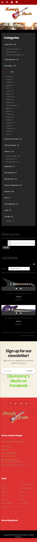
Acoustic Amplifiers (12, 49)
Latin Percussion (11, 105)
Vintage (7, 216)
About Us (4, 488)
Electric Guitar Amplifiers (13, 55)
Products (4, 492)
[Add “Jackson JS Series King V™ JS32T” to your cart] (21, 289)
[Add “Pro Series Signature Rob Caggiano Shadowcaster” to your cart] (21, 313)
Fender (8, 91)
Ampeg (8, 76)
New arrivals (8, 179)
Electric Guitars (11, 162)
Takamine (9, 128)
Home (3, 26)
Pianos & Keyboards (11, 185)
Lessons (22, 496)
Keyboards (8, 166)
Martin (8, 111)
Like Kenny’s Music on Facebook (18, 380)
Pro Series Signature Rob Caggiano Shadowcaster (18, 319)
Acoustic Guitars (11, 156)
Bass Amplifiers (11, 52)
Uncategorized (9, 204)
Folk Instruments (10, 145)
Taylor (8, 131)
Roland (8, 120)
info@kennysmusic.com (9, 460)
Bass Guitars (10, 159)
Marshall (8, 108)
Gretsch (8, 97)
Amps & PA (8, 44)
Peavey (8, 117)
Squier (8, 126)
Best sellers (8, 66)
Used (6, 210)
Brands (10, 26)
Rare (6, 198)
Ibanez (8, 99)
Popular (7, 191)
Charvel (8, 82)
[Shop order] (19, 268)
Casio (8, 79)
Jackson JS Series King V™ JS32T (18, 294)
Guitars (7, 152)
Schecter (9, 123)
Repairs (21, 499)
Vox (7, 134)
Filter (6, 247)
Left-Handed (9, 173)
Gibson (8, 94)
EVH (7, 88)
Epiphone (9, 85)
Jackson (8, 102)
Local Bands (23, 503)
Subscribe (22, 507)
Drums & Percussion (11, 139)
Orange (8, 114)
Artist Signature (10, 59)
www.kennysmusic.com (19, 465)
